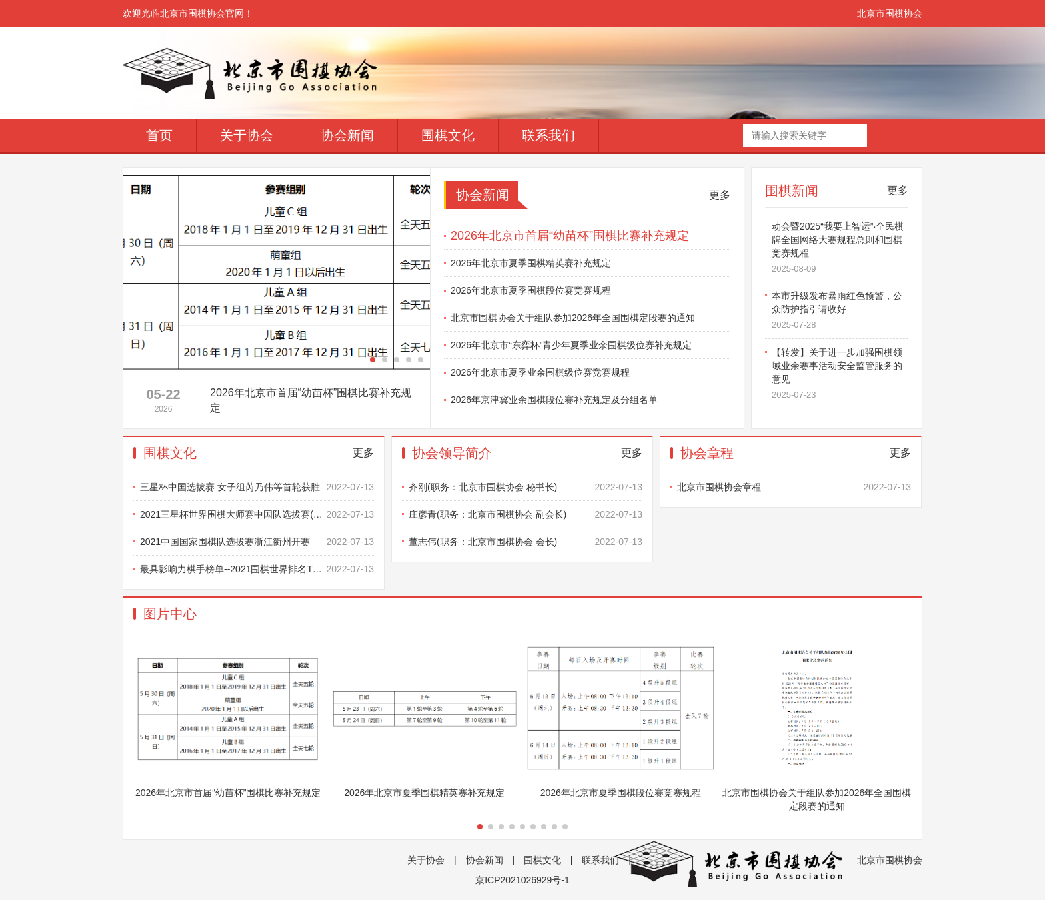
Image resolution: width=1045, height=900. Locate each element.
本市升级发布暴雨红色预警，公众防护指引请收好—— (840, 315)
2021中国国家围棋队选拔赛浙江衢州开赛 (257, 541)
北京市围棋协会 (889, 13)
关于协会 (246, 135)
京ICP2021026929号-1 (522, 880)
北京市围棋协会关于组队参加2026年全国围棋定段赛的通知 (573, 317)
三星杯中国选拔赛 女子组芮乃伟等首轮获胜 (257, 487)
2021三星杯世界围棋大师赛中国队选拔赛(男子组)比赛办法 (257, 514)
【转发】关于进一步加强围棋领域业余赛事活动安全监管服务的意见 (840, 378)
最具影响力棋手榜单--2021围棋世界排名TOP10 (257, 569)
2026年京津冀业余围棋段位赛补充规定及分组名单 (554, 399)
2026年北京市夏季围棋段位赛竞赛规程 (531, 290)
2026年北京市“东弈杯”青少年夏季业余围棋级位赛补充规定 (571, 345)
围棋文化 (448, 135)
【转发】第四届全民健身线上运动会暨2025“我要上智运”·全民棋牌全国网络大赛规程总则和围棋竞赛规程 (840, 245)
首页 (159, 135)
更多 (719, 195)
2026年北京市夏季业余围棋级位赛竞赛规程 (540, 372)
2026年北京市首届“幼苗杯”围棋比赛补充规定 (570, 235)
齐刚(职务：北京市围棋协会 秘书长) (525, 487)
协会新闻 (347, 135)
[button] (372, 359)
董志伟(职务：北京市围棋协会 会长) (525, 541)
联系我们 (548, 135)
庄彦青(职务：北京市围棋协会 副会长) (525, 514)
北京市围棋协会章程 (794, 487)
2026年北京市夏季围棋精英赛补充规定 (531, 263)
